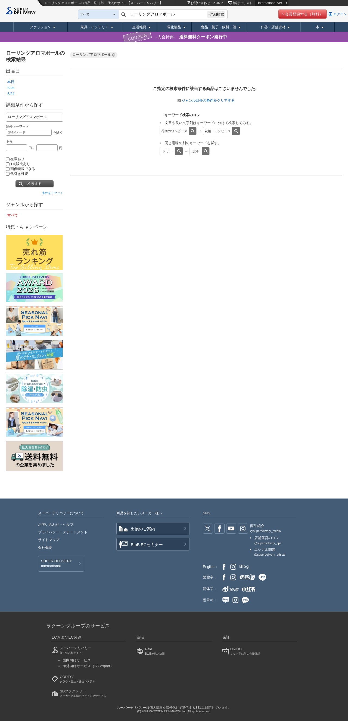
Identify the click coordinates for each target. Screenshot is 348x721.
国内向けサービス (77, 660)
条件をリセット (52, 192)
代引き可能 (17, 174)
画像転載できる (20, 169)
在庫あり (15, 159)
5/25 (10, 88)
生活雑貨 (139, 27)
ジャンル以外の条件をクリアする (206, 100)
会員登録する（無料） (304, 14)
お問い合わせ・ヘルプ (207, 3)
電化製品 (174, 27)
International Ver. (272, 3)
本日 (10, 82)
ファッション (40, 27)
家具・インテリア (94, 27)
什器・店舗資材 (273, 27)
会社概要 (45, 548)
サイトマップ (48, 540)
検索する (34, 184)
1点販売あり (18, 164)
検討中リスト (243, 3)
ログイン (340, 14)
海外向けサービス (88, 666)
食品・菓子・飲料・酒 (218, 27)
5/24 (10, 94)
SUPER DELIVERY (56, 564)
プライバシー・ (63, 532)
